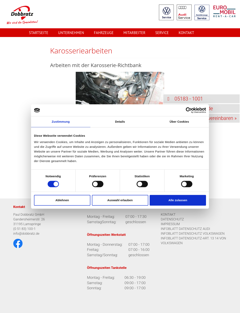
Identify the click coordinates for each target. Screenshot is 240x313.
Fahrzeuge (103, 32)
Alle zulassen (177, 200)
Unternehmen (71, 32)
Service (162, 32)
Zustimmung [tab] (61, 121)
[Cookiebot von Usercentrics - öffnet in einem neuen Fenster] (188, 110)
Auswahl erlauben (120, 200)
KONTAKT (168, 214)
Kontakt (186, 32)
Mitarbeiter (134, 32)
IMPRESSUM (170, 224)
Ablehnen (62, 200)
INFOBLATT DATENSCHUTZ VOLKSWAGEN (193, 233)
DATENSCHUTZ (172, 219)
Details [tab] (120, 121)
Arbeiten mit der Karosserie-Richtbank (96, 65)
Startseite (38, 32)
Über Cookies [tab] (179, 121)
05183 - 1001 (183, 98)
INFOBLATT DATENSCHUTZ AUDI (185, 229)
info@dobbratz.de (26, 233)
